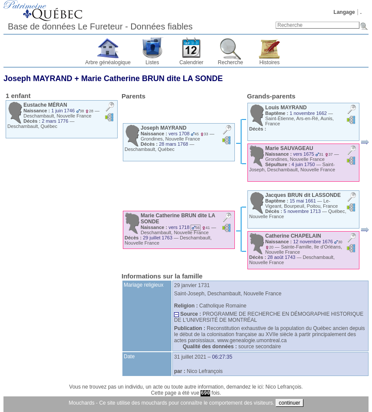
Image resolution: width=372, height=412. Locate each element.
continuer (289, 403)
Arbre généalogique (108, 62)
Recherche (230, 62)
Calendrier (191, 62)
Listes (152, 62)
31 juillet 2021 (190, 357)
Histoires (270, 62)
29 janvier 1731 (192, 285)
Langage (344, 12)
